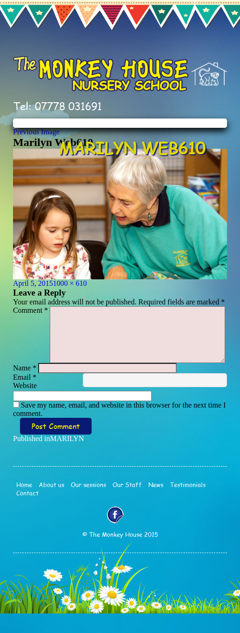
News (155, 504)
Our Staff (127, 504)
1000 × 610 (70, 283)
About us (51, 504)
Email (24, 397)
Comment (30, 310)
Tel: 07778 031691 (57, 106)
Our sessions (88, 504)
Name (24, 387)
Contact (27, 512)
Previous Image (36, 132)
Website (25, 405)
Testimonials (188, 504)
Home (24, 504)
